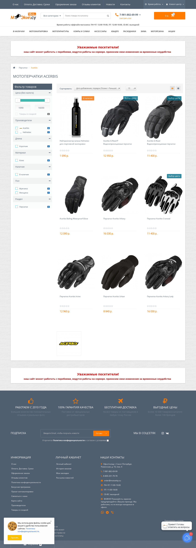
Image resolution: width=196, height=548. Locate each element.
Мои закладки (62, 473)
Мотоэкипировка (38, 31)
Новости (110, 4)
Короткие (23, 146)
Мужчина (23, 188)
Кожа (21, 160)
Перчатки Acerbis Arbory (114, 218)
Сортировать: (66, 88)
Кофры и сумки (82, 31)
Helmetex (25, 132)
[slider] (17, 100)
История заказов (63, 468)
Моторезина (157, 31)
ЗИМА (143, 31)
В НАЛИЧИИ (19, 31)
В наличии (24, 174)
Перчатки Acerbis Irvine (70, 296)
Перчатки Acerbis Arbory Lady (160, 296)
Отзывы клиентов (91, 4)
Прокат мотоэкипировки (22, 491)
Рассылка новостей (65, 477)
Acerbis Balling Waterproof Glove (74, 218)
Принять (15, 537)
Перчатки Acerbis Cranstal (158, 218)
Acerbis (24, 128)
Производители (18, 505)
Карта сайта (16, 500)
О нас (16, 4)
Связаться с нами (19, 496)
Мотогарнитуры (60, 31)
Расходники (129, 31)
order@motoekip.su (111, 480)
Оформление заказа (65, 4)
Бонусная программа (20, 487)
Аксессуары (100, 31)
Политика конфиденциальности (26, 482)
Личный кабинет (64, 464)
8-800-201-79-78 (109, 476)
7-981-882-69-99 (109, 471)
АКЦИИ (171, 31)
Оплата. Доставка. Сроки (37, 4)
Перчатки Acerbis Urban (114, 296)
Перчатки (23, 67)
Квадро (115, 31)
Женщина (23, 192)
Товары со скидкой (27, 114)
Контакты (125, 4)
